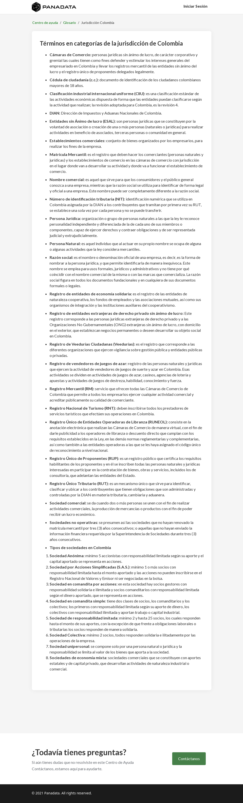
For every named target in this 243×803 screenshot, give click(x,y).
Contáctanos (189, 758)
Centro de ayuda (45, 22)
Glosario (69, 22)
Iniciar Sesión (195, 6)
